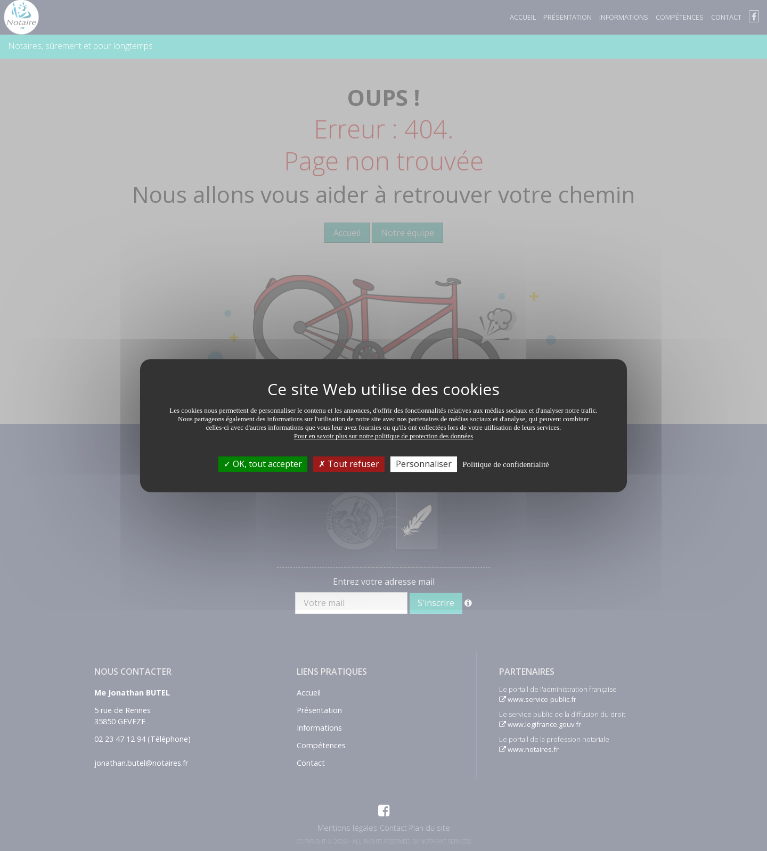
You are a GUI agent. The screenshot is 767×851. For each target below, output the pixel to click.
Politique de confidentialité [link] (505, 464)
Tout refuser (349, 464)
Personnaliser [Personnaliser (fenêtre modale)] (424, 464)
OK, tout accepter (263, 464)
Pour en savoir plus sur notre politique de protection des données (384, 436)
